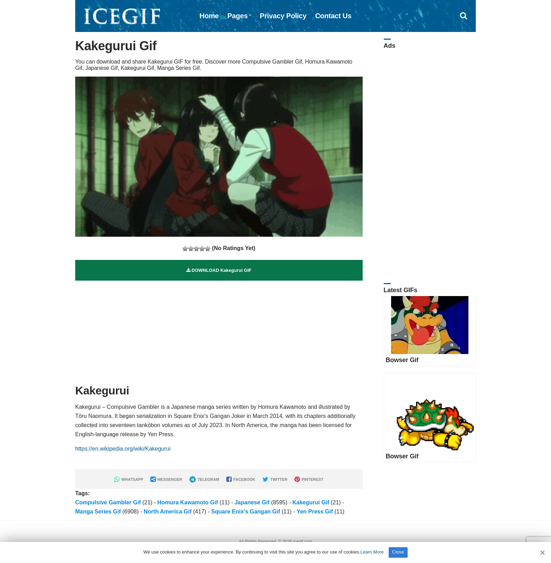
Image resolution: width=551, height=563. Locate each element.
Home (209, 16)
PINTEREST (308, 479)
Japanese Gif (252, 502)
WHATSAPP (128, 479)
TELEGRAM (204, 479)
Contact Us (333, 16)
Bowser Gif (402, 360)
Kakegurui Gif (310, 502)
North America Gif (168, 512)
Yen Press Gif (315, 512)
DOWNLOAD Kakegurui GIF (219, 270)
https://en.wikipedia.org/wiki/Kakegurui (122, 449)
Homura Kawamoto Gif (187, 502)
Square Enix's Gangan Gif (245, 512)
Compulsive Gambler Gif (108, 502)
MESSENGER (166, 479)
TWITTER (274, 479)
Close (398, 552)
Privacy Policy (283, 16)
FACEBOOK (240, 479)
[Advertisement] (219, 330)
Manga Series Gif (98, 512)
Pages (237, 16)
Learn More (372, 552)
